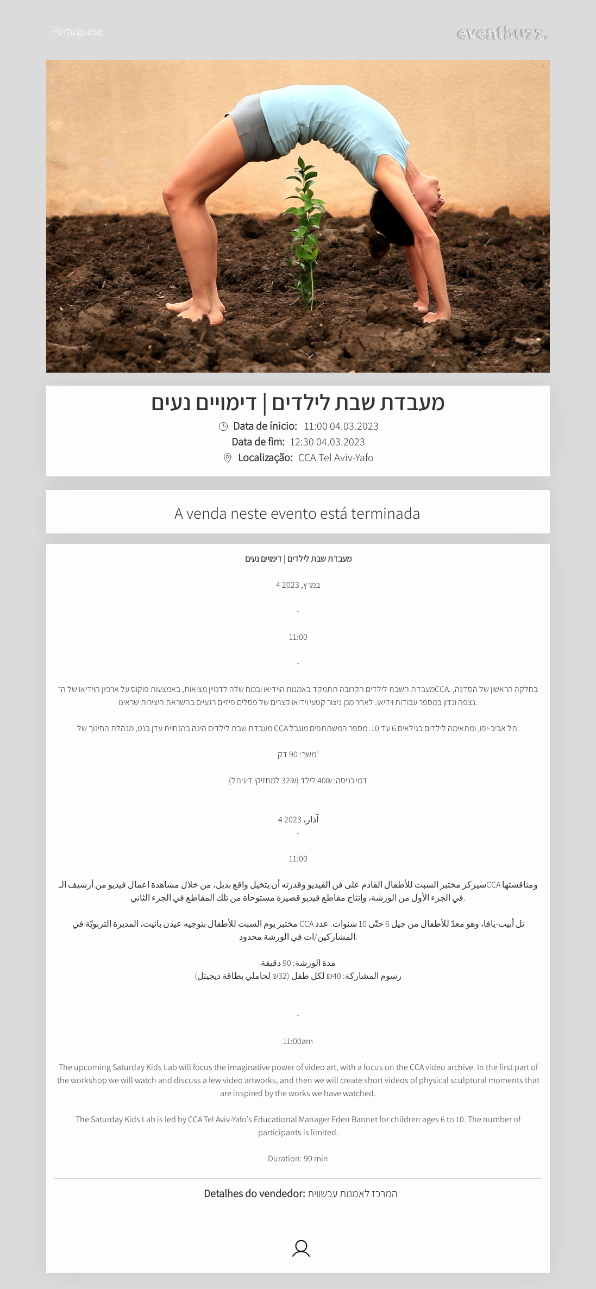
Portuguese (77, 31)
